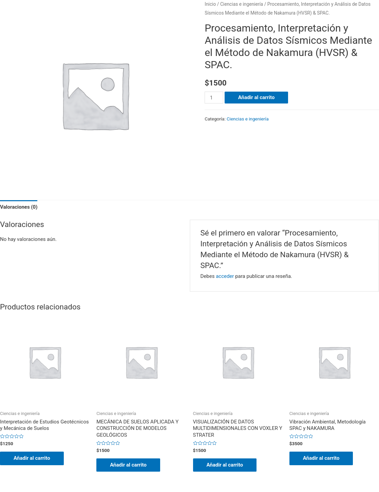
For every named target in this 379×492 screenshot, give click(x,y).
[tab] (19, 207)
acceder (225, 276)
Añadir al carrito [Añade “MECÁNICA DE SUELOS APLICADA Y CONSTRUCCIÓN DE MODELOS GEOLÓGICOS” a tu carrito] (128, 465)
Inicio (210, 4)
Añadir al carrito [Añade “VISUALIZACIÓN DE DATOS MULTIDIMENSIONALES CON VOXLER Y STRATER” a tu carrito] (225, 465)
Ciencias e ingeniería (241, 4)
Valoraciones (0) (19, 207)
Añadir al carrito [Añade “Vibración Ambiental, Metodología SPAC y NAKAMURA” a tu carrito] (321, 458)
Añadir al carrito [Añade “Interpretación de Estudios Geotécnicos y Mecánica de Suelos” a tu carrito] (32, 458)
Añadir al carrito (256, 97)
